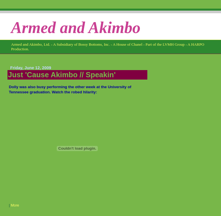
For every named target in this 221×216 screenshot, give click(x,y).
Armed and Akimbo (75, 27)
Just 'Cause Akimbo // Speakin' (62, 75)
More (15, 205)
